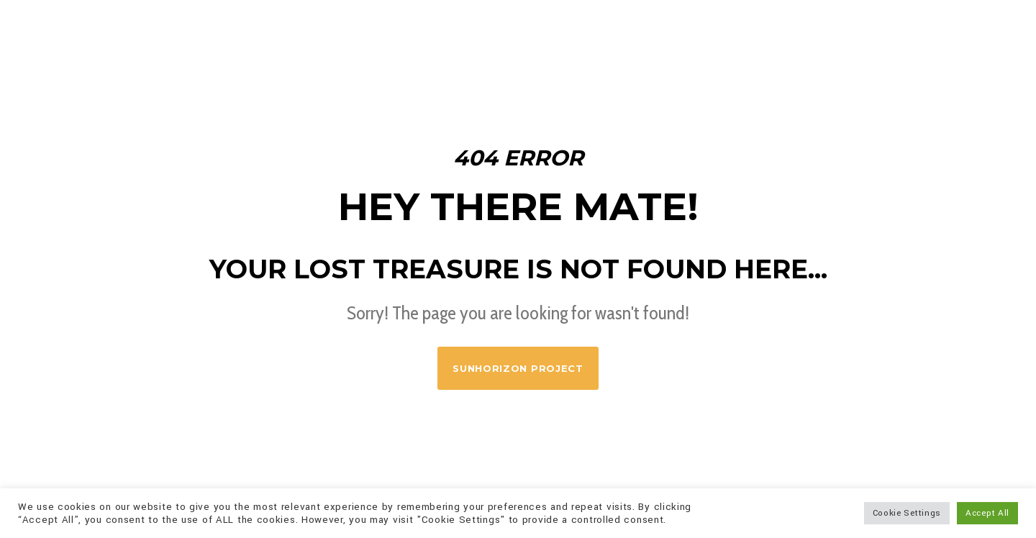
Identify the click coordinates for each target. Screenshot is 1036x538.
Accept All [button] (987, 513)
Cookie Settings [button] (907, 513)
